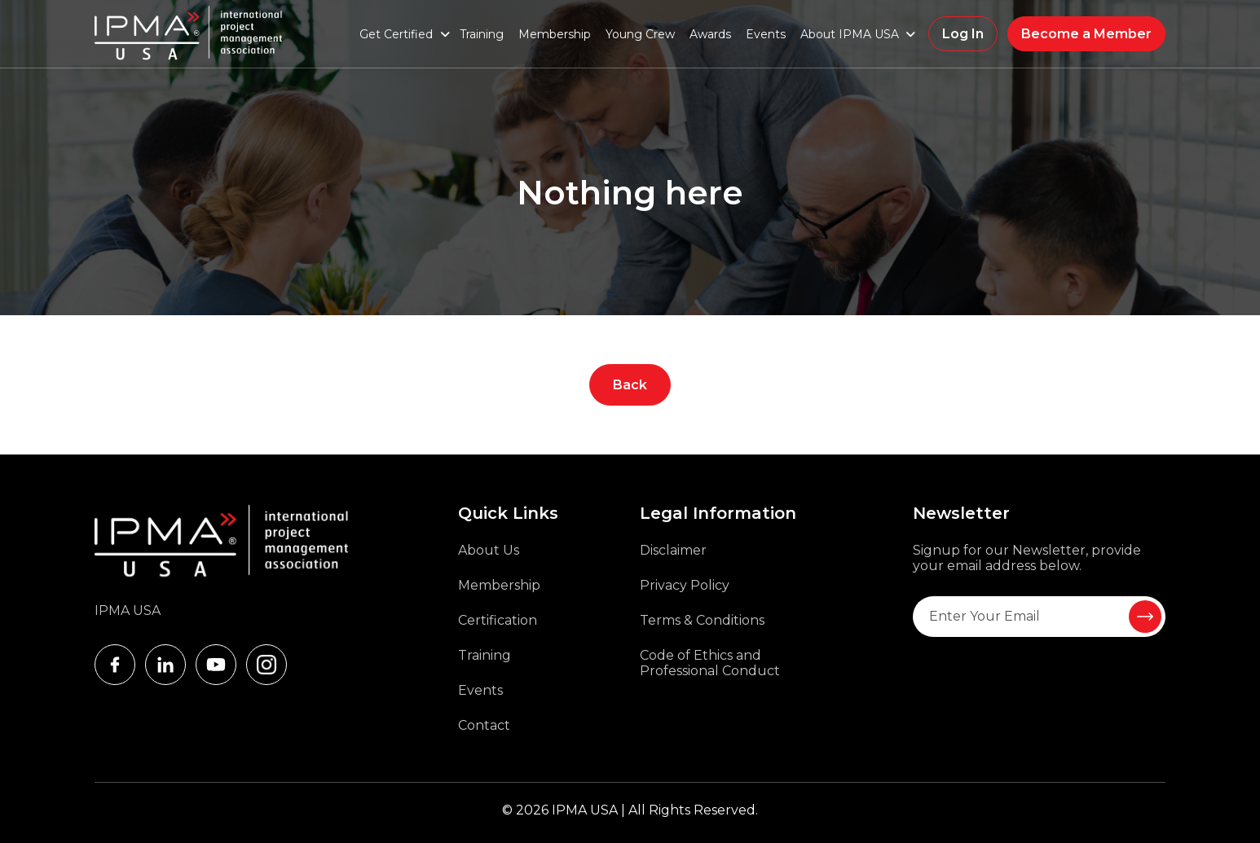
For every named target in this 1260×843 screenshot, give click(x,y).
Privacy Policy (684, 585)
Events (766, 34)
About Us (488, 550)
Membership (554, 34)
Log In (963, 34)
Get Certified (396, 34)
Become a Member (1086, 34)
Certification (497, 620)
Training (482, 34)
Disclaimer (673, 550)
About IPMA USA (849, 34)
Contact (484, 725)
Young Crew (640, 34)
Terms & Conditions (702, 620)
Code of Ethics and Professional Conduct (710, 663)
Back (630, 385)
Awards (710, 34)
